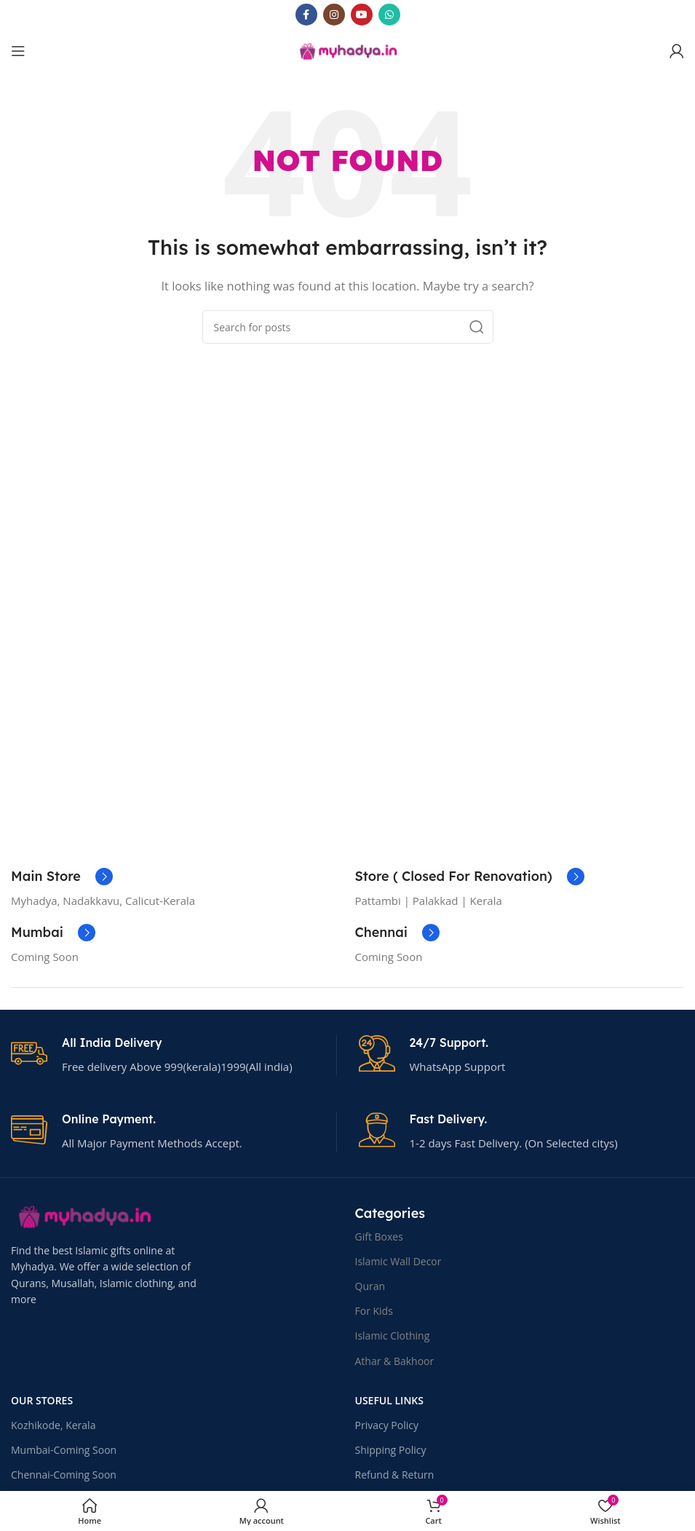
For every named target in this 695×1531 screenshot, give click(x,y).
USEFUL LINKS (389, 1400)
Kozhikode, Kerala (53, 1425)
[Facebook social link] (306, 14)
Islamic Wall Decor (398, 1261)
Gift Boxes (379, 1236)
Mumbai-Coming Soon (63, 1450)
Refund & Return (394, 1474)
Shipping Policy (390, 1450)
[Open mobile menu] (18, 51)
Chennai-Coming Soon (63, 1474)
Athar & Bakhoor (394, 1361)
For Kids (374, 1311)
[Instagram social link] (334, 14)
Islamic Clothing (392, 1335)
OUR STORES (42, 1400)
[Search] (347, 327)
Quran (370, 1286)
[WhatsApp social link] (389, 14)
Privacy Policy (386, 1425)
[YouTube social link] (362, 14)
